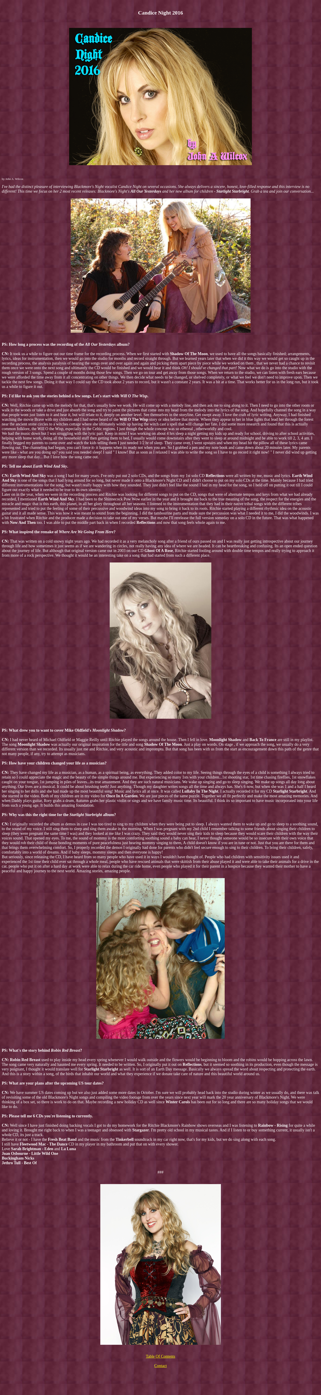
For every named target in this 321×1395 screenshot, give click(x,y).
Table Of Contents (160, 1356)
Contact (160, 1366)
